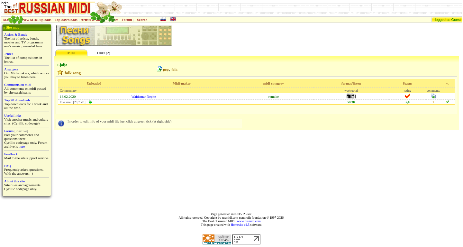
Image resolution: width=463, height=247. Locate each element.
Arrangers (11, 69)
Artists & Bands (15, 34)
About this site (14, 181)
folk (174, 69)
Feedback (11, 154)
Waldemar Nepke (144, 96)
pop (166, 69)
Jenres (8, 54)
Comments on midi (17, 85)
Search (142, 20)
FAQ (7, 166)
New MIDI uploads (37, 20)
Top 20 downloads (17, 100)
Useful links (12, 115)
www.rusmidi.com (249, 221)
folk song (73, 72)
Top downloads (66, 20)
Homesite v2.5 (240, 224)
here (22, 146)
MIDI (71, 53)
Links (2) (103, 53)
